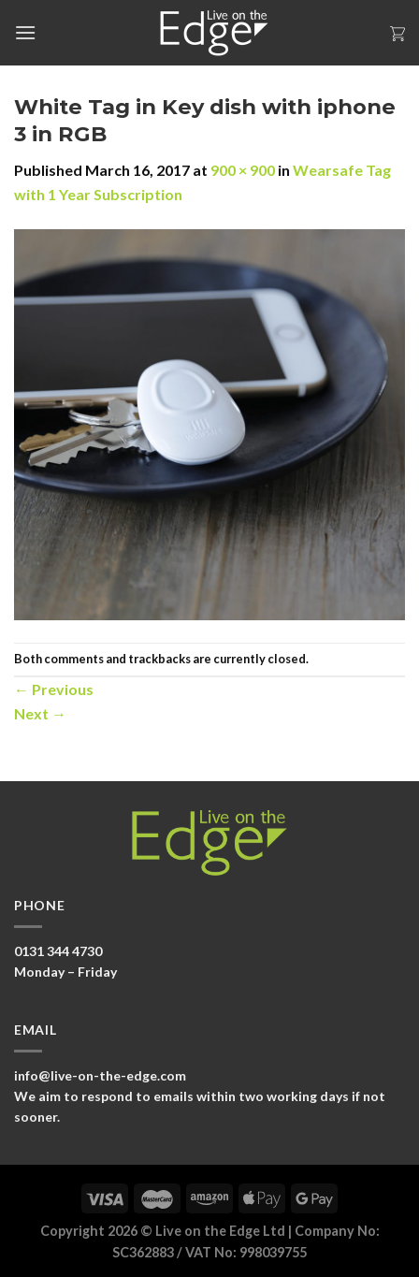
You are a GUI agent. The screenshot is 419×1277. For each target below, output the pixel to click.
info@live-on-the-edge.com (100, 1075)
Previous (54, 689)
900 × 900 (242, 170)
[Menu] (25, 32)
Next (40, 713)
